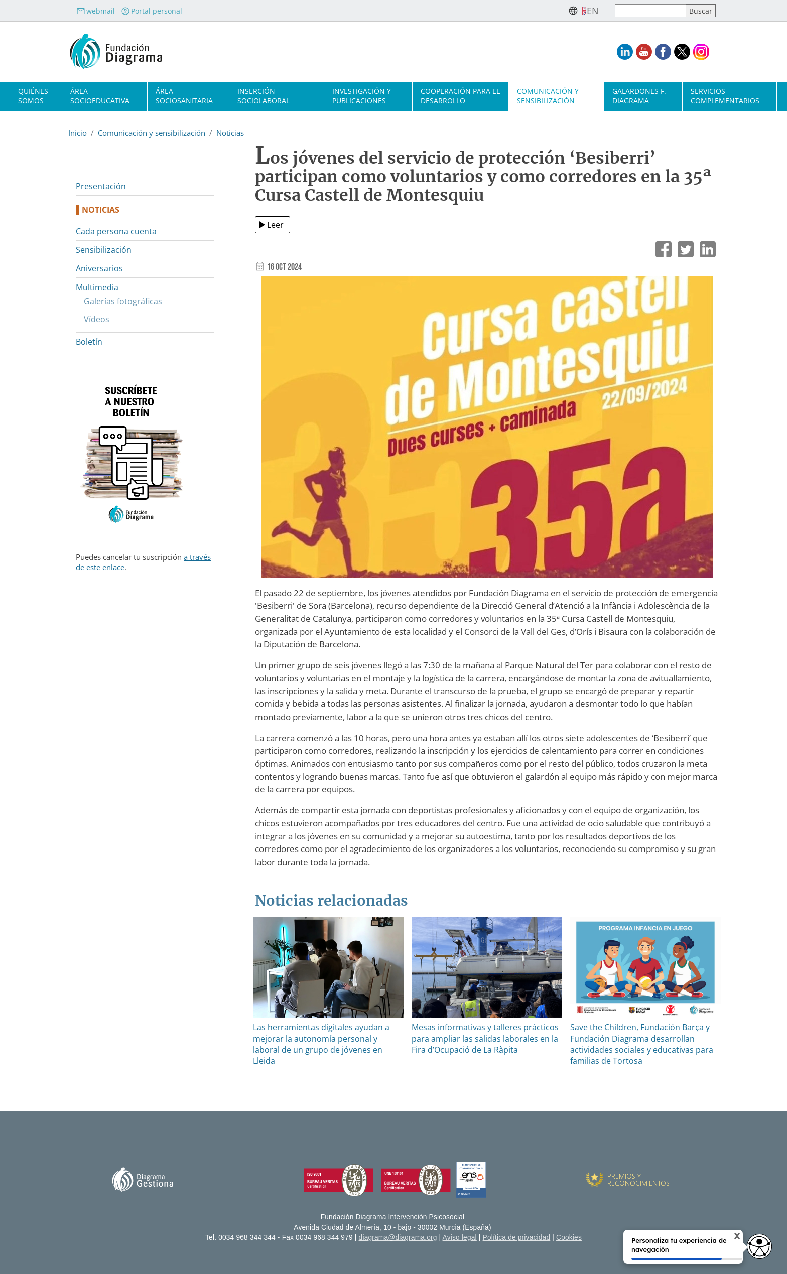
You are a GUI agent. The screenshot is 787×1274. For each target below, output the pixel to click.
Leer (275, 224)
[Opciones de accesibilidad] (759, 1246)
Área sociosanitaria (184, 95)
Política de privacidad (517, 1237)
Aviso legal (460, 1237)
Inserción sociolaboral (263, 95)
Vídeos (96, 319)
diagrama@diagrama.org (398, 1237)
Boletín (89, 341)
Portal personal (151, 11)
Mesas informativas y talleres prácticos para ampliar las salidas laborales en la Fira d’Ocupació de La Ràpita (485, 1038)
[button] (487, 431)
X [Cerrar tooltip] (728, 1238)
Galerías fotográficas (123, 301)
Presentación (101, 186)
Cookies (569, 1237)
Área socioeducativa (99, 95)
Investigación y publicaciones (361, 95)
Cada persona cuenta (116, 231)
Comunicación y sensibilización (548, 95)
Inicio (77, 133)
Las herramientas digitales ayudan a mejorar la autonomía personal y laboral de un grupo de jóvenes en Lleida (321, 1044)
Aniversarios (99, 268)
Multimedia (97, 287)
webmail (95, 11)
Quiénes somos (33, 95)
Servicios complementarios (725, 95)
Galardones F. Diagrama (639, 95)
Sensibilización (104, 249)
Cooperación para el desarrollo (460, 95)
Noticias (230, 133)
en (593, 11)
